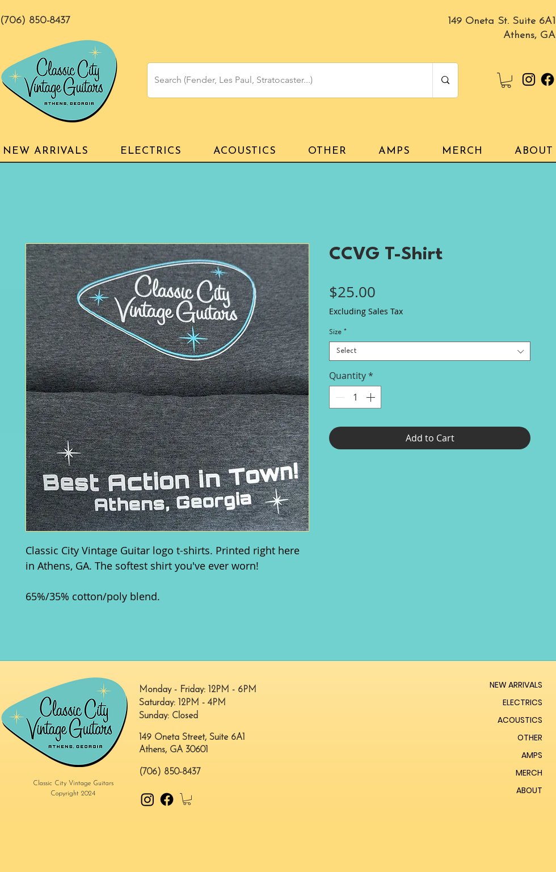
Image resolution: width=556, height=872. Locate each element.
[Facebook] (547, 79)
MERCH (529, 772)
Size (338, 332)
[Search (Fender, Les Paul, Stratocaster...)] (281, 80)
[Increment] (372, 397)
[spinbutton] (355, 397)
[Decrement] (339, 397)
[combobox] (429, 351)
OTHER (529, 737)
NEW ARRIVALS (516, 684)
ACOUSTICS (520, 720)
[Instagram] (528, 79)
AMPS (531, 755)
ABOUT (529, 790)
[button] (506, 80)
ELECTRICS (522, 702)
